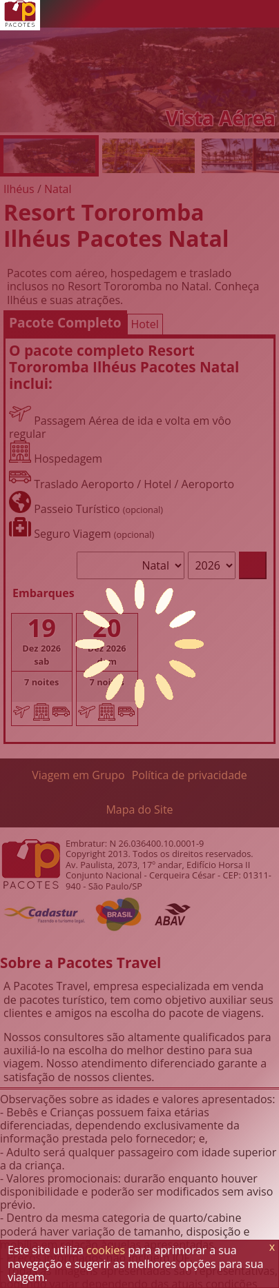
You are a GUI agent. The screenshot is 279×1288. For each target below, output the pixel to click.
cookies (105, 1250)
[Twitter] (210, 14)
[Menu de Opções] (265, 14)
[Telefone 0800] (155, 14)
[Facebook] (237, 14)
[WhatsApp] (182, 14)
